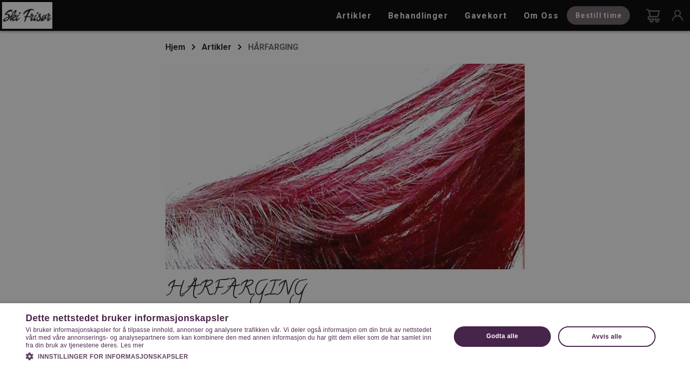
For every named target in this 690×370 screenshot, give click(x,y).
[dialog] (345, 185)
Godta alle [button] (502, 336)
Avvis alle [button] (607, 336)
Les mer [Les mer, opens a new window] (132, 345)
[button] (231, 355)
